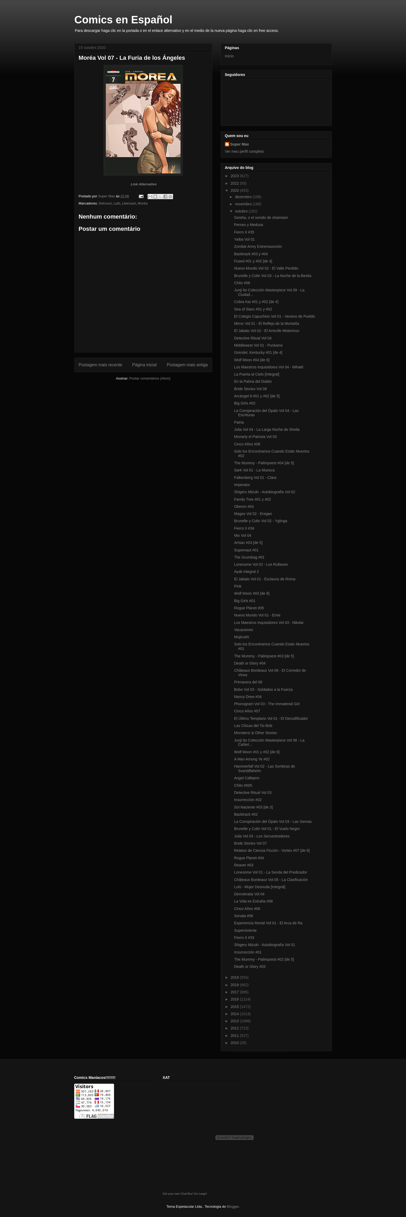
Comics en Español (123, 19)
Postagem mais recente (100, 365)
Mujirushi (241, 637)
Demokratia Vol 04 (249, 894)
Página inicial (144, 365)
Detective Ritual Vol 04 (252, 338)
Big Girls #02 (244, 403)
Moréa (143, 203)
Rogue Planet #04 (249, 858)
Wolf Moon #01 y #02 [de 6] (256, 752)
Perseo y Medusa (248, 225)
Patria (239, 422)
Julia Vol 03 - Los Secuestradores (262, 836)
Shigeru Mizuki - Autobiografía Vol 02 (264, 492)
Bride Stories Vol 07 (250, 843)
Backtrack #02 (246, 814)
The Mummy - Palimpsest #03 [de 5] (264, 656)
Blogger (232, 1207)
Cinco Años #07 (247, 711)
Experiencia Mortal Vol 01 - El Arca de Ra (268, 923)
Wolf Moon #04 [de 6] (251, 360)
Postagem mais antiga (187, 365)
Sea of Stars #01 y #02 (253, 309)
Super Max (239, 144)
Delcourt (105, 203)
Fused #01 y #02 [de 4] (253, 261)
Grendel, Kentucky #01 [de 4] (258, 352)
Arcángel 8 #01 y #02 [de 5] (256, 396)
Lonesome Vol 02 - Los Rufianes (261, 564)
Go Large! (200, 1193)
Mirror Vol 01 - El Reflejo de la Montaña (266, 323)
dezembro (244, 197)
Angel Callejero (246, 778)
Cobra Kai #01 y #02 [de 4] (256, 302)
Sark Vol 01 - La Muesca (254, 470)
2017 (235, 992)
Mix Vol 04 (242, 535)
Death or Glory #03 (249, 966)
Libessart (129, 203)
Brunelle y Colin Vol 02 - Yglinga (260, 521)
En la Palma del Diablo (253, 381)
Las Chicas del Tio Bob (253, 726)
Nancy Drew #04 (248, 697)
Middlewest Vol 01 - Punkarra (258, 345)
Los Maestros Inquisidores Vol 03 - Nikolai (268, 622)
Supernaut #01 (246, 550)
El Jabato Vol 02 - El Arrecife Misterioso (266, 331)
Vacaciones (243, 630)
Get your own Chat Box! (178, 1193)
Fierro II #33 (244, 937)
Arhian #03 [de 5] (248, 543)
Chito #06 (242, 283)
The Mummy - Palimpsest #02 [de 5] (264, 959)
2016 (235, 999)
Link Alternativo (144, 184)
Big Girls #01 (244, 601)
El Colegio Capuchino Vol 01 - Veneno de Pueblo (274, 316)
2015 (235, 1007)
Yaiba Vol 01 (244, 239)
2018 (235, 985)
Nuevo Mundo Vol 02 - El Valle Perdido (266, 268)
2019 (235, 977)
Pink (237, 586)
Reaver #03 (243, 865)
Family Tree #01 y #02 (252, 499)
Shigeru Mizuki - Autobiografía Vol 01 (264, 945)
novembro (244, 204)
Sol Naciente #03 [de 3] (253, 807)
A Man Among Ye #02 (252, 759)
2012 (235, 1028)
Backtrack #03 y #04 (251, 254)
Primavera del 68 (248, 682)
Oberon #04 (244, 506)
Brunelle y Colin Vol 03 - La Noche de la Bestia (272, 276)
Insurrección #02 (248, 800)
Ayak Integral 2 (246, 571)
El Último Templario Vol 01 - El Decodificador (271, 718)
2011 (235, 1035)
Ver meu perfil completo (244, 151)
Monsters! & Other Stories (255, 733)
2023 (235, 176)
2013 (235, 1021)
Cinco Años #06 (247, 909)
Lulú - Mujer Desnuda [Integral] (259, 887)
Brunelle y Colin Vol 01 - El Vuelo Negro (267, 829)
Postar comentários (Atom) (149, 378)
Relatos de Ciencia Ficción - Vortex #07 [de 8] (271, 850)
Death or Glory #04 (249, 663)
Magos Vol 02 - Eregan (253, 514)
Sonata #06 (243, 916)
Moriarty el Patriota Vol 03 (255, 437)
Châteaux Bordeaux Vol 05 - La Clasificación (271, 880)
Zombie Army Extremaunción (258, 246)
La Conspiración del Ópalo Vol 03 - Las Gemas (273, 821)
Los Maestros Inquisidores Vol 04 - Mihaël (268, 367)
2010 (235, 1043)
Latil (117, 203)
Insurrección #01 (248, 952)
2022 (235, 183)
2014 (235, 1014)
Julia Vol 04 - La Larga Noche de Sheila (266, 429)
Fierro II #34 (244, 528)
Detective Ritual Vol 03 (252, 792)
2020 (235, 190)
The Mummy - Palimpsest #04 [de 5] (264, 463)
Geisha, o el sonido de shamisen (261, 217)
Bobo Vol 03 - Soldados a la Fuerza (263, 689)
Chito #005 (243, 785)
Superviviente (245, 930)
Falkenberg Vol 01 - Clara (255, 477)
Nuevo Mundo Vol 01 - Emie (257, 615)
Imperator (242, 485)
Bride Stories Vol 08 (250, 389)
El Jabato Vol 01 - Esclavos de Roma (264, 579)
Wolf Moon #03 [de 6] (251, 593)
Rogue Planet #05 (249, 608)
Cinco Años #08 (247, 444)
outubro (242, 211)
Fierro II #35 (244, 232)
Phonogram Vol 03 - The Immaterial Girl (266, 704)
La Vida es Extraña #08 (253, 901)
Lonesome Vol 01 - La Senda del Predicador (270, 872)
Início (229, 56)
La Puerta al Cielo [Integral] (256, 374)
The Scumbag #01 (249, 557)
